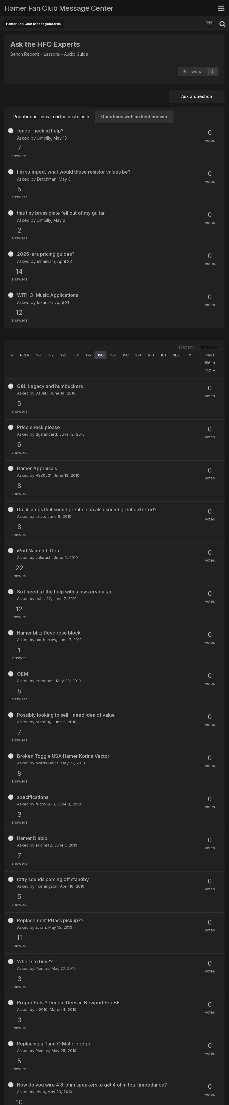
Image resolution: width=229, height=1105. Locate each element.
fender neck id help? (40, 131)
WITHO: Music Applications (47, 233)
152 (51, 277)
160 (151, 277)
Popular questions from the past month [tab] (51, 116)
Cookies (139, 1083)
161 (163, 277)
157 (113, 277)
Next (177, 277)
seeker (41, 849)
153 (63, 277)
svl (38, 798)
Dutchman (46, 163)
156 (100, 277)
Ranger (42, 925)
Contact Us (115, 1083)
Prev (25, 277)
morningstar (46, 620)
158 (126, 277)
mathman (44, 874)
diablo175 (44, 773)
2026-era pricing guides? (46, 207)
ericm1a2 (43, 595)
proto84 (42, 518)
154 (76, 277)
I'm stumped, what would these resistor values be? (74, 156)
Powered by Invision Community (114, 1096)
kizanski (45, 239)
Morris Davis (46, 544)
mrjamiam (46, 214)
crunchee (44, 493)
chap (40, 391)
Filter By (209, 269)
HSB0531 (43, 365)
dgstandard (46, 340)
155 (88, 277)
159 (138, 277)
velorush (43, 416)
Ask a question (196, 96)
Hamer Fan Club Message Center (59, 8)
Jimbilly (44, 138)
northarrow (45, 467)
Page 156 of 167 (210, 284)
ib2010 (41, 696)
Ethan (40, 645)
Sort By (186, 269)
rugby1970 (45, 569)
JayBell (37, 1053)
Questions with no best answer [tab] (134, 116)
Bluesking (44, 824)
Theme (90, 1083)
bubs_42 (43, 442)
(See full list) (208, 979)
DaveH (41, 314)
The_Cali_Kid (149, 1003)
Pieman (42, 671)
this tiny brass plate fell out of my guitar (61, 182)
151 (38, 277)
